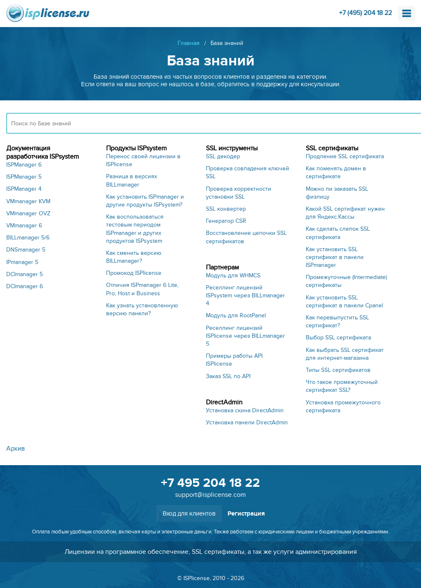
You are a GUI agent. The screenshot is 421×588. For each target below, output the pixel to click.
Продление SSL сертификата (345, 156)
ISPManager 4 (24, 188)
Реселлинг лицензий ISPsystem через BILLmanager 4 (245, 295)
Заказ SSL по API (228, 376)
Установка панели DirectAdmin (247, 422)
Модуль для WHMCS (233, 275)
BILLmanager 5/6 (28, 237)
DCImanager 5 (24, 274)
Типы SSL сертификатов (338, 370)
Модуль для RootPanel (236, 315)
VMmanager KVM (28, 201)
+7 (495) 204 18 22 (365, 13)
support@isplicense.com (210, 495)
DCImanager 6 (24, 286)
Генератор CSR (226, 220)
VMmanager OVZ (28, 213)
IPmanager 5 (22, 262)
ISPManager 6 (24, 164)
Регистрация (246, 514)
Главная (189, 43)
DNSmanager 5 (25, 249)
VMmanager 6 (24, 225)
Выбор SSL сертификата (338, 337)
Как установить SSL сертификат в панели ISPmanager (335, 257)
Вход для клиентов (189, 513)
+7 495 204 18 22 (210, 483)
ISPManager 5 (24, 176)
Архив (15, 448)
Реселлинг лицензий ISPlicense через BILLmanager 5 (245, 335)
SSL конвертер (226, 208)
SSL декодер (223, 156)
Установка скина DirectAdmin (245, 410)
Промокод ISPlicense (133, 273)
